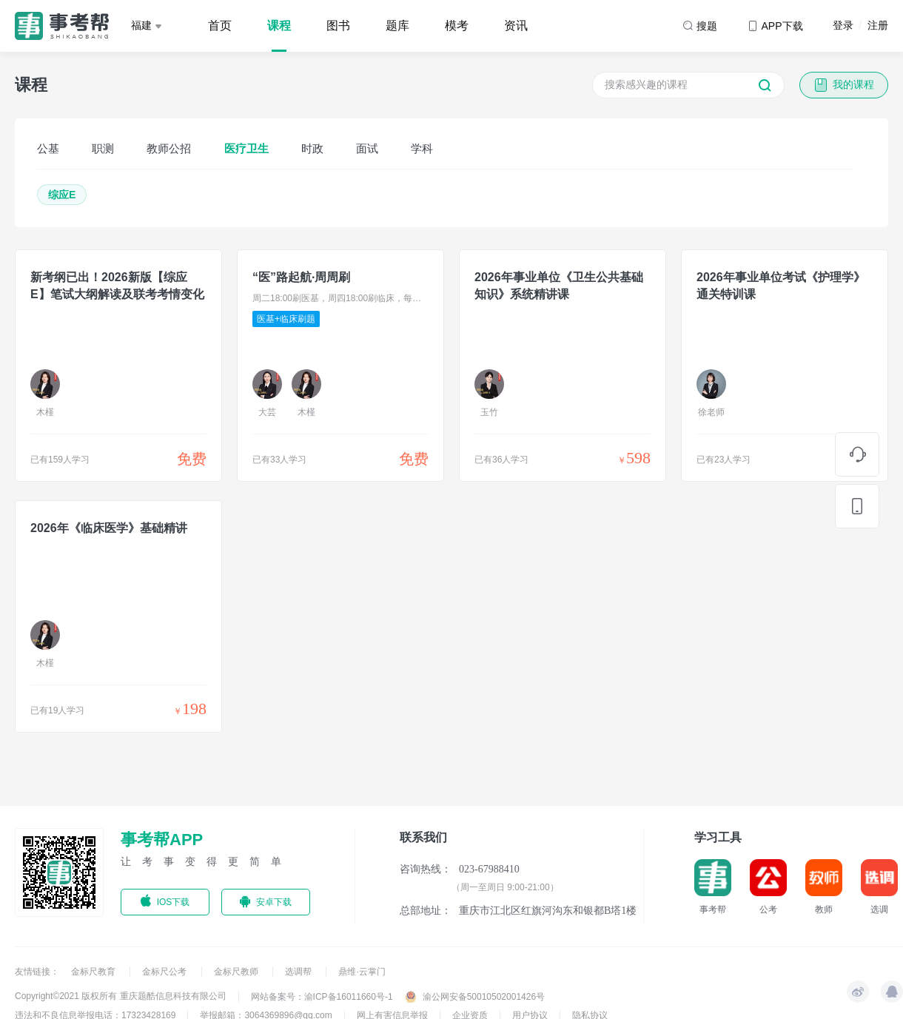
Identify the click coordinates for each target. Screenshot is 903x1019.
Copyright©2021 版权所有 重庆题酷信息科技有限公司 (120, 996)
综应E (61, 195)
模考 (457, 25)
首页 (220, 25)
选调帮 (299, 971)
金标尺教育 (94, 971)
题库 (397, 25)
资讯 (516, 25)
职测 (103, 148)
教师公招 (169, 148)
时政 (312, 148)
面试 (367, 148)
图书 (338, 25)
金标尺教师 (237, 971)
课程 (279, 25)
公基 (48, 148)
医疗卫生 (246, 148)
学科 (422, 148)
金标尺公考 (165, 971)
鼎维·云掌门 (361, 971)
